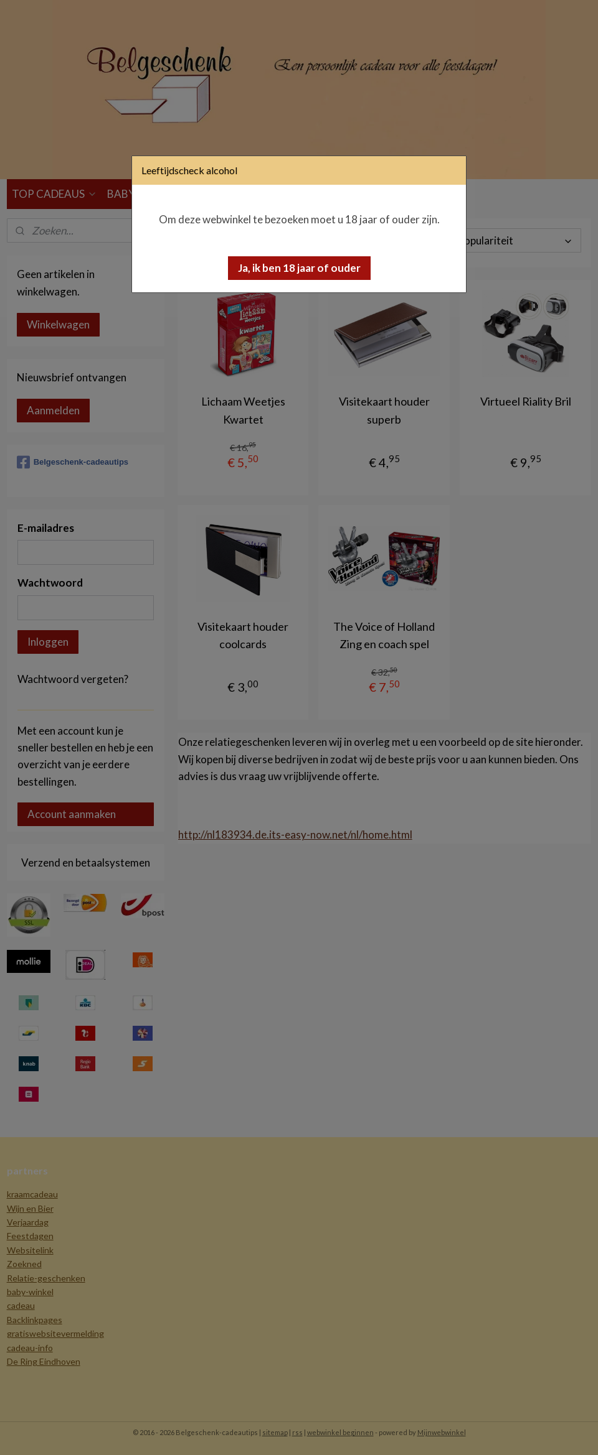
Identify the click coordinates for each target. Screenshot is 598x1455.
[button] (299, 268)
